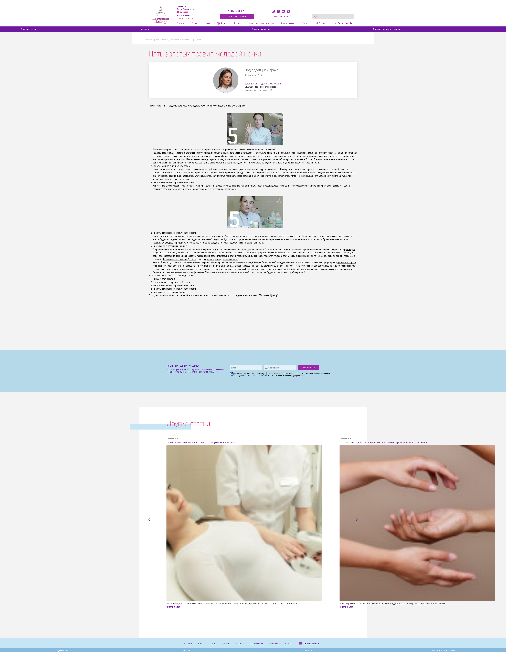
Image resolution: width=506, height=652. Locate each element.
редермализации (232, 259)
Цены (207, 23)
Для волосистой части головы (387, 29)
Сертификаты (261, 643)
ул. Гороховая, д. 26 (263, 90)
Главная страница (152, 40)
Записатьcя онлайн (237, 16)
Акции (228, 643)
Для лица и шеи (28, 29)
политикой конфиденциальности (292, 376)
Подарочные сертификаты (261, 23)
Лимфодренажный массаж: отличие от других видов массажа (205, 442)
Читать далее (173, 607)
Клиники (180, 23)
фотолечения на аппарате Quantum (180, 259)
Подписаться (308, 367)
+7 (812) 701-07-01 (237, 11)
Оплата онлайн (342, 23)
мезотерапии (215, 259)
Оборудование (287, 23)
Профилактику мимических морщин (274, 252)
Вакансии (280, 643)
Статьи (305, 23)
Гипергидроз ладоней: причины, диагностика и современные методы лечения (389, 442)
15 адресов (182, 12)
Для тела (144, 29)
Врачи (194, 23)
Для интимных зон (261, 29)
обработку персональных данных (305, 373)
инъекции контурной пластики (294, 269)
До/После (320, 23)
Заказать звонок (281, 16)
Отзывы (237, 23)
